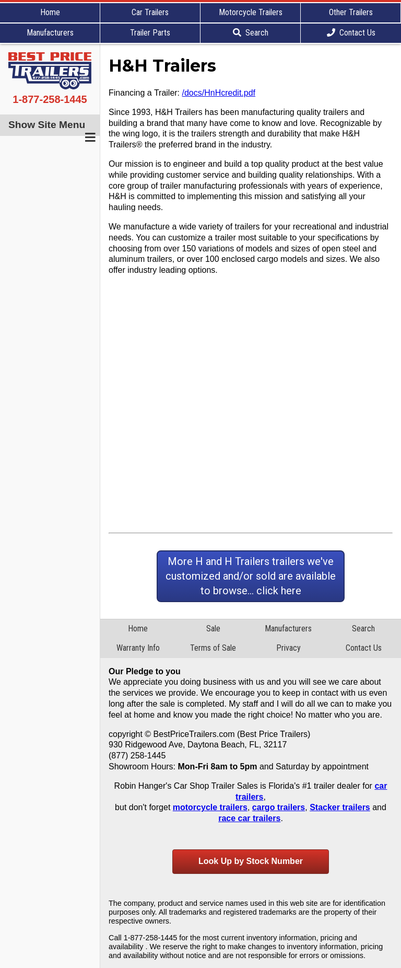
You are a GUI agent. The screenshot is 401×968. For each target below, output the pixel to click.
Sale (213, 628)
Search (250, 33)
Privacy (288, 648)
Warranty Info (138, 648)
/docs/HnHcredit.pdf (219, 92)
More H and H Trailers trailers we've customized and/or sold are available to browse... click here (251, 576)
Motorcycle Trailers (250, 12)
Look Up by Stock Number (250, 861)
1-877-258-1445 (50, 99)
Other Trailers (351, 12)
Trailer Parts (150, 33)
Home (50, 12)
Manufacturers (50, 33)
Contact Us (351, 33)
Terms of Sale (213, 648)
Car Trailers (150, 12)
